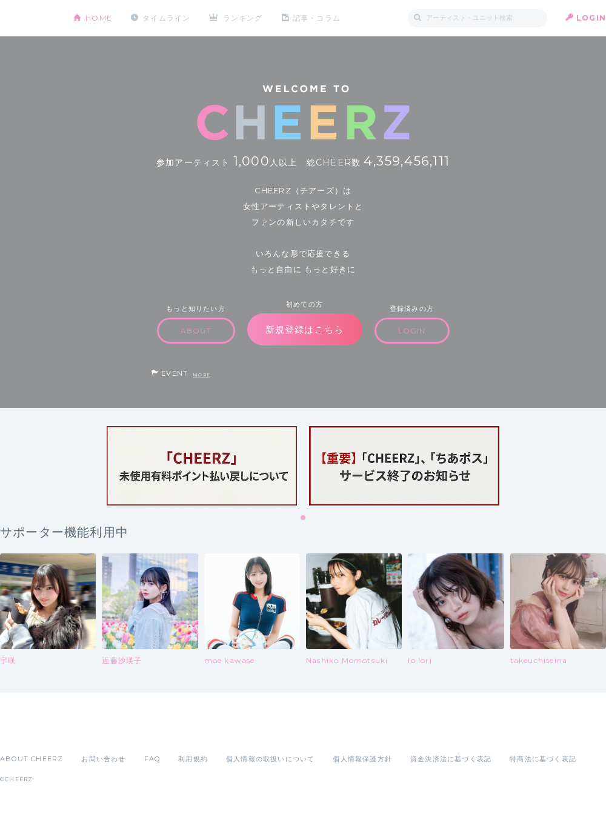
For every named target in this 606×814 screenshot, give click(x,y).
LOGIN (591, 17)
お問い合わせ (103, 759)
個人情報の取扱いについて (270, 759)
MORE (201, 375)
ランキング (243, 17)
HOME (98, 17)
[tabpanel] (202, 465)
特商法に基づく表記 (543, 759)
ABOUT (196, 330)
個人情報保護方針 (362, 759)
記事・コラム (317, 17)
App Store (28, 732)
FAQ (152, 759)
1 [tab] (304, 518)
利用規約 (193, 759)
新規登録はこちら (304, 329)
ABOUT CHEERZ (31, 759)
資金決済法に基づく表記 (450, 759)
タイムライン (166, 17)
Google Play (92, 732)
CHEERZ (27, 18)
